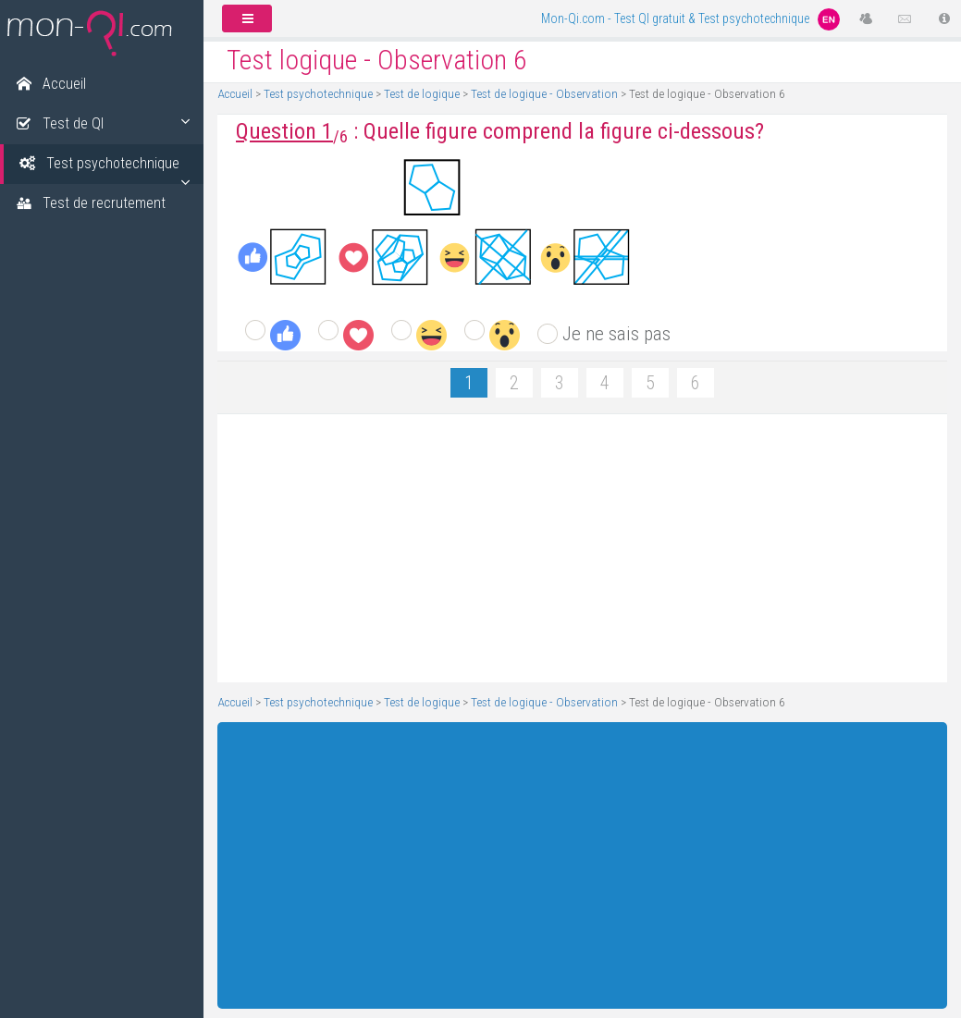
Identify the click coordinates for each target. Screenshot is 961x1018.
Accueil (235, 93)
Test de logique (422, 93)
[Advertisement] (575, 548)
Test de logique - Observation (544, 93)
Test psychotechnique (318, 93)
